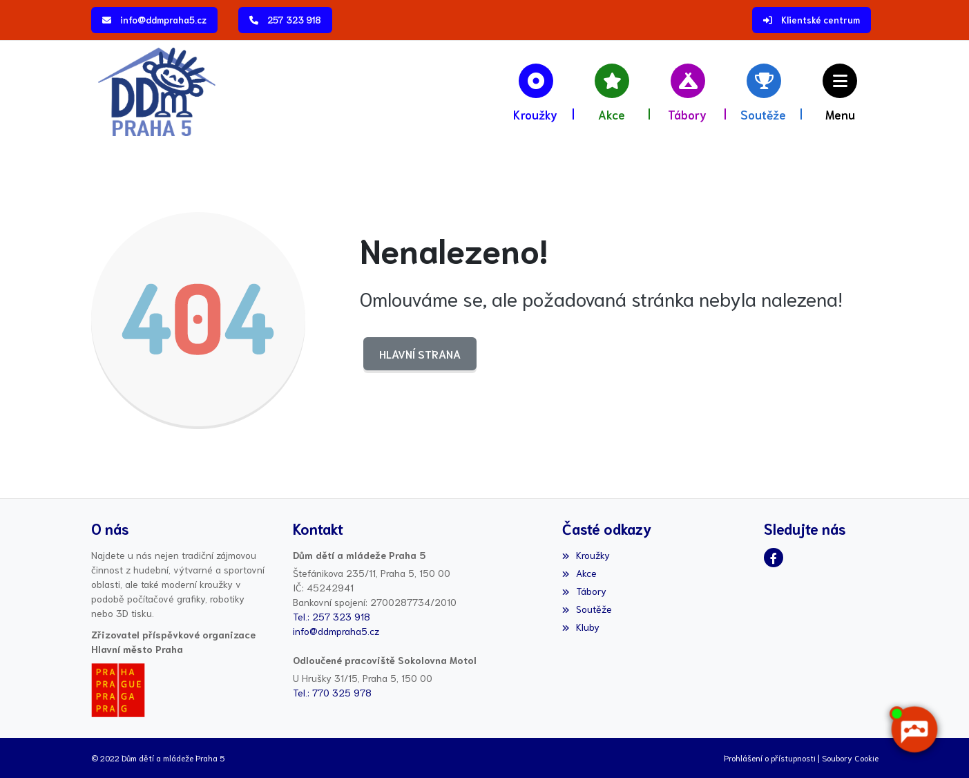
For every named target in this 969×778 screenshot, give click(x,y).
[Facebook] (773, 557)
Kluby (580, 626)
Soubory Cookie (850, 757)
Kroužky (586, 555)
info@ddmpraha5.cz (163, 20)
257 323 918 (294, 20)
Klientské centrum (820, 20)
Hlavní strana (420, 353)
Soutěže (587, 609)
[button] (840, 91)
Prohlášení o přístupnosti (770, 757)
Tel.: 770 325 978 (332, 692)
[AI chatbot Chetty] (914, 730)
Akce (579, 573)
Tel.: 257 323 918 (331, 616)
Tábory (584, 591)
